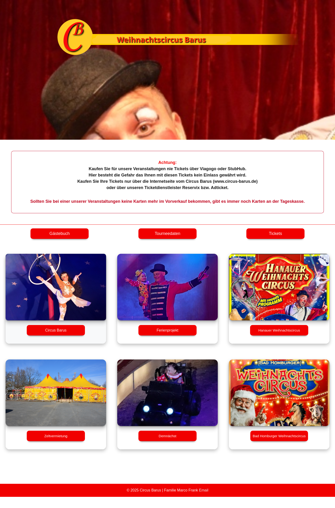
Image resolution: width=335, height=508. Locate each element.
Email (203, 490)
